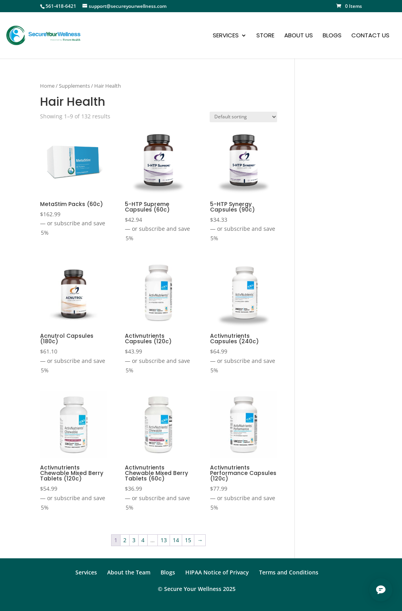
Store (265, 36)
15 (188, 540)
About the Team (128, 572)
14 (176, 540)
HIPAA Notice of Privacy (217, 572)
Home (47, 85)
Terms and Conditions (288, 572)
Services (226, 36)
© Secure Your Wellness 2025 (197, 589)
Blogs (332, 36)
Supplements (74, 85)
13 (164, 540)
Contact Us (370, 36)
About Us (298, 36)
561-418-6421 (61, 6)
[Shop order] (243, 117)
